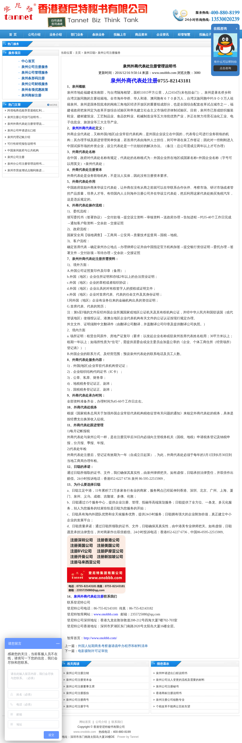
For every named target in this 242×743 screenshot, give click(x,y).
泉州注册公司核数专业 (170, 699)
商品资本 (141, 34)
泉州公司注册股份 (77, 693)
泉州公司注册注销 (77, 673)
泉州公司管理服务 (34, 72)
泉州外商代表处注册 (134, 81)
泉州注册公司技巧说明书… (24, 117)
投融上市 (120, 34)
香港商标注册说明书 (169, 693)
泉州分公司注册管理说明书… (25, 163)
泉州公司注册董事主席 (80, 686)
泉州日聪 (89, 52)
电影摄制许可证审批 (93, 651)
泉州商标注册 (31, 95)
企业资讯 (162, 34)
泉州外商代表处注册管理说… (25, 123)
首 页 (13, 34)
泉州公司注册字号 (77, 706)
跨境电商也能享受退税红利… (25, 110)
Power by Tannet (128, 736)
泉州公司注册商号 (77, 699)
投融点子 (205, 34)
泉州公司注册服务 (34, 67)
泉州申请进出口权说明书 (171, 673)
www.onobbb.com (107, 614)
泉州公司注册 (15, 157)
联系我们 (117, 722)
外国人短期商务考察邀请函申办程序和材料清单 (113, 646)
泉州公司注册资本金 (79, 679)
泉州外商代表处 (83, 128)
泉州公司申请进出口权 (21, 130)
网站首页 (85, 722)
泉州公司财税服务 (34, 84)
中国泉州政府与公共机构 (23, 150)
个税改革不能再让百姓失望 (173, 706)
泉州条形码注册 (33, 78)
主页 (78, 52)
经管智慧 (184, 34)
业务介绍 (55, 34)
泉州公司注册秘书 (167, 686)
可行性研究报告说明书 (21, 143)
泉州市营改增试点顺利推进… (25, 170)
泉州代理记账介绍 (18, 137)
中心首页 (28, 61)
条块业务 (98, 34)
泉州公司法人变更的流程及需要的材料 (180, 679)
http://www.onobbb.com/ (100, 638)
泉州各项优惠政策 (34, 89)
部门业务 (77, 34)
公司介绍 (34, 34)
